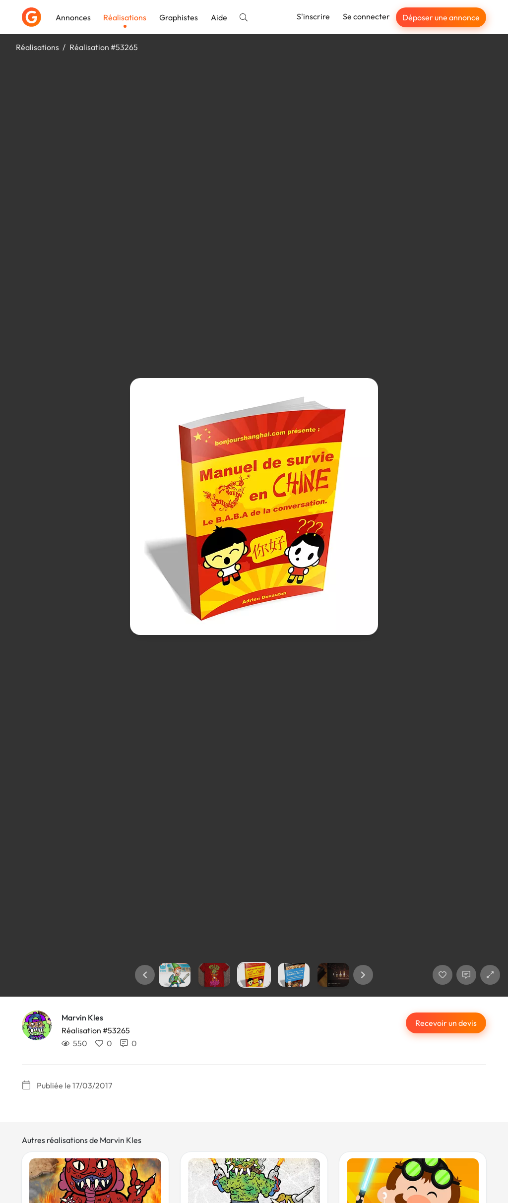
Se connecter (366, 16)
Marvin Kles (82, 1017)
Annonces (73, 17)
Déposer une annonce (441, 17)
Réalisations (124, 17)
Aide (219, 17)
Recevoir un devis (446, 1023)
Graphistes (178, 17)
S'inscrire (313, 16)
